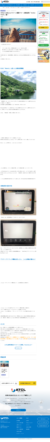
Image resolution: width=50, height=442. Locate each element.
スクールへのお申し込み (43, 424)
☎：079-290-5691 (35, 1)
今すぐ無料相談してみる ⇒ (43, 27)
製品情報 (27, 431)
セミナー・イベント (39, 5)
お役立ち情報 (3, 10)
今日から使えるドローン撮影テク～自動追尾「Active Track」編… (4, 371)
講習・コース (3, 4)
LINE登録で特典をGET (26, 385)
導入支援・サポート (11, 5)
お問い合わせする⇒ (46, 5)
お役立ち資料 (32, 4)
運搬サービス (19, 429)
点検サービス (19, 427)
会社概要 (28, 1)
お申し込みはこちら (18, 347)
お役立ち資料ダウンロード (8, 385)
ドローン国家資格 (19, 431)
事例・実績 (25, 4)
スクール (27, 427)
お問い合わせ (43, 421)
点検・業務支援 (18, 4)
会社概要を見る (18, 412)
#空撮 (1, 16)
